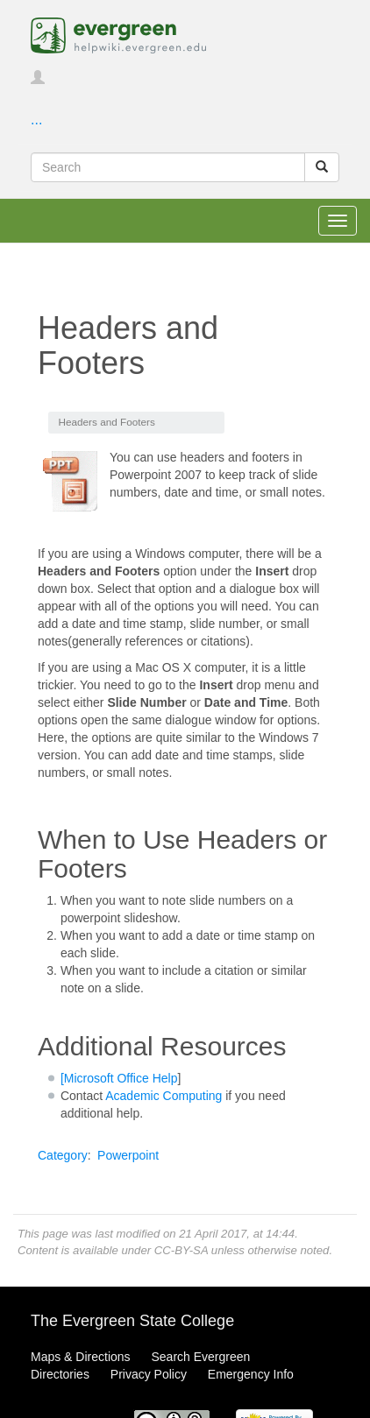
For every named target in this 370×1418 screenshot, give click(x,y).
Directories (60, 1374)
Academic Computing (163, 1096)
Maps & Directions (81, 1357)
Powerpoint (128, 1155)
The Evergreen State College (132, 1321)
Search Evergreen (200, 1357)
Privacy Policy (148, 1374)
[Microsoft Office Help (119, 1078)
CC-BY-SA (181, 1250)
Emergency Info (251, 1374)
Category (63, 1155)
